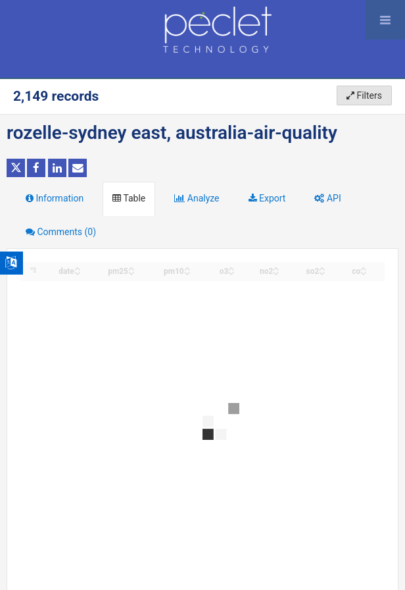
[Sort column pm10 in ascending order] (187, 267)
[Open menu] (385, 20)
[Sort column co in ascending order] (363, 267)
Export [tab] (267, 198)
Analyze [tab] (196, 198)
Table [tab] (128, 198)
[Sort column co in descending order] (363, 272)
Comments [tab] (61, 232)
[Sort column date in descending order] (77, 272)
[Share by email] (77, 168)
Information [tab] (54, 198)
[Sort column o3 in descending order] (231, 272)
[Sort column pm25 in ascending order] (131, 267)
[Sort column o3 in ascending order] (231, 267)
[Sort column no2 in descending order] (276, 272)
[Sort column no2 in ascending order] (276, 267)
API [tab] (327, 198)
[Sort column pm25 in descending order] (131, 272)
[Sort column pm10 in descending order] (187, 272)
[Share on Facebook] (36, 168)
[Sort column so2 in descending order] (322, 272)
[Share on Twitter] (16, 168)
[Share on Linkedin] (57, 168)
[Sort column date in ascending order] (77, 267)
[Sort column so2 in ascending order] (322, 267)
